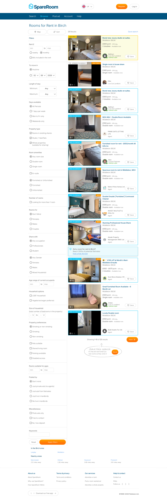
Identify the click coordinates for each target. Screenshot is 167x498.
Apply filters (52, 442)
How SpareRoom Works (36, 485)
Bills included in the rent (41, 58)
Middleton (61, 452)
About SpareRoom (34, 477)
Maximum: (34, 94)
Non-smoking (37, 336)
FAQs (115, 481)
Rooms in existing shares (42, 133)
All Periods (36, 106)
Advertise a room (91, 477)
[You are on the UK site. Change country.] (87, 6)
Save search (133, 32)
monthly (46, 53)
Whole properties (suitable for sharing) (40, 144)
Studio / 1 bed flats (39, 138)
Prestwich (114, 460)
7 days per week (38, 111)
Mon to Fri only (38, 116)
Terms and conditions (63, 477)
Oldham (60, 460)
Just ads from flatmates (41, 391)
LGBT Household (38, 296)
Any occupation (38, 241)
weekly (35, 53)
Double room (37, 161)
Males (34, 224)
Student (35, 251)
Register (121, 6)
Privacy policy (61, 481)
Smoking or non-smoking (42, 327)
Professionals (37, 246)
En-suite (35, 173)
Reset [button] (33, 442)
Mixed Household (39, 272)
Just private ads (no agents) (43, 386)
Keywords (33, 431)
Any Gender (37, 258)
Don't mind (36, 381)
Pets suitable (37, 343)
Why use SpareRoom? (35, 481)
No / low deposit (38, 423)
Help (79, 16)
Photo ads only (38, 413)
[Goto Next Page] (132, 339)
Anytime (35, 69)
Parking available (39, 353)
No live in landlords (39, 401)
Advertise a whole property (94, 485)
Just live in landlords (40, 396)
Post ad (56, 16)
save (115, 352)
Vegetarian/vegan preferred (43, 300)
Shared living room (39, 348)
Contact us (117, 477)
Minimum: (34, 88)
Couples (35, 229)
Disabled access (38, 358)
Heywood (87, 460)
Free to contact (38, 418)
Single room (37, 166)
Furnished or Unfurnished (42, 180)
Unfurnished (37, 190)
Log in (134, 6)
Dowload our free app (43, 493)
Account (68, 16)
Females (35, 219)
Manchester (35, 460)
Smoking (35, 331)
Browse (44, 16)
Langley (33, 452)
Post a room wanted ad (93, 481)
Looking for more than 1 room (43, 202)
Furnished (36, 185)
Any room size (38, 156)
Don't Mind (36, 214)
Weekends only (38, 121)
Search (32, 16)
